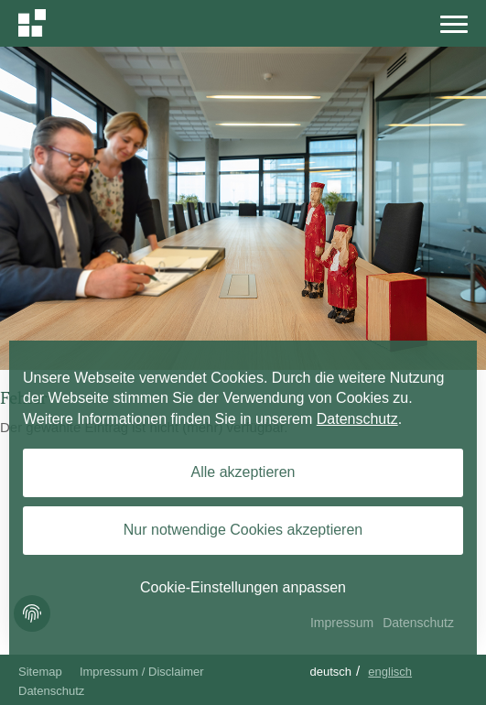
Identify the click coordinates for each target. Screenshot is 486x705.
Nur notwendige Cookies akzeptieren (243, 529)
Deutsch (330, 671)
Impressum (341, 622)
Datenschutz (51, 691)
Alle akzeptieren (243, 472)
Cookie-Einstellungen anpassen (243, 587)
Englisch (390, 671)
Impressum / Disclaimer (142, 671)
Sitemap (40, 671)
